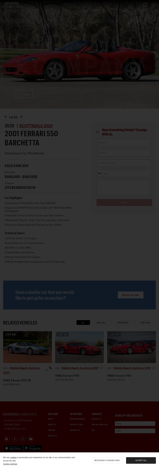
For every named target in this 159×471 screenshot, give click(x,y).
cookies (13, 457)
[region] (79, 461)
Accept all (141, 460)
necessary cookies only (107, 460)
